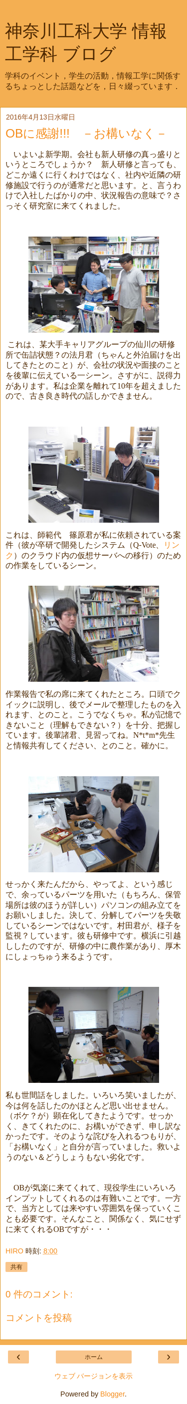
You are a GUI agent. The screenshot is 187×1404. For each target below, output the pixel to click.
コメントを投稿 (38, 1317)
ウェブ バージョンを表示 (93, 1376)
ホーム (94, 1356)
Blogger (112, 1394)
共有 (16, 1266)
